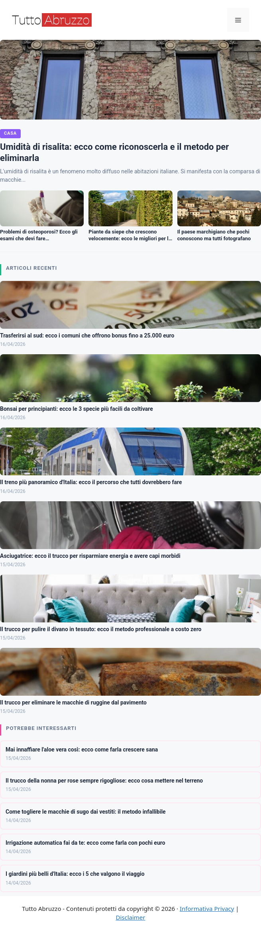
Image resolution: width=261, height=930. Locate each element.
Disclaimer (130, 917)
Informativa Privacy (207, 908)
